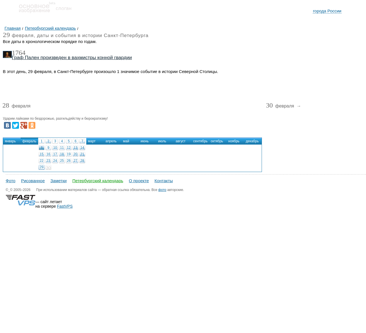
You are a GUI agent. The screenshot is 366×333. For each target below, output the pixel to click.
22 (41, 161)
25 (62, 161)
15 (41, 154)
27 (75, 161)
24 (55, 161)
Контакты (163, 180)
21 (82, 154)
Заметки (58, 180)
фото (162, 190)
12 (68, 148)
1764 (18, 52)
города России (327, 10)
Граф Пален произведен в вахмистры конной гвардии (72, 57)
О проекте (139, 180)
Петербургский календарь (97, 180)
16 (48, 154)
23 (48, 161)
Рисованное (33, 180)
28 (82, 161)
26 (68, 161)
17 (55, 154)
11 (62, 148)
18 (62, 154)
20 (75, 154)
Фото (10, 180)
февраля (16, 106)
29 (41, 167)
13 (75, 148)
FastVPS (65, 206)
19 (68, 154)
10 (55, 148)
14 (82, 148)
